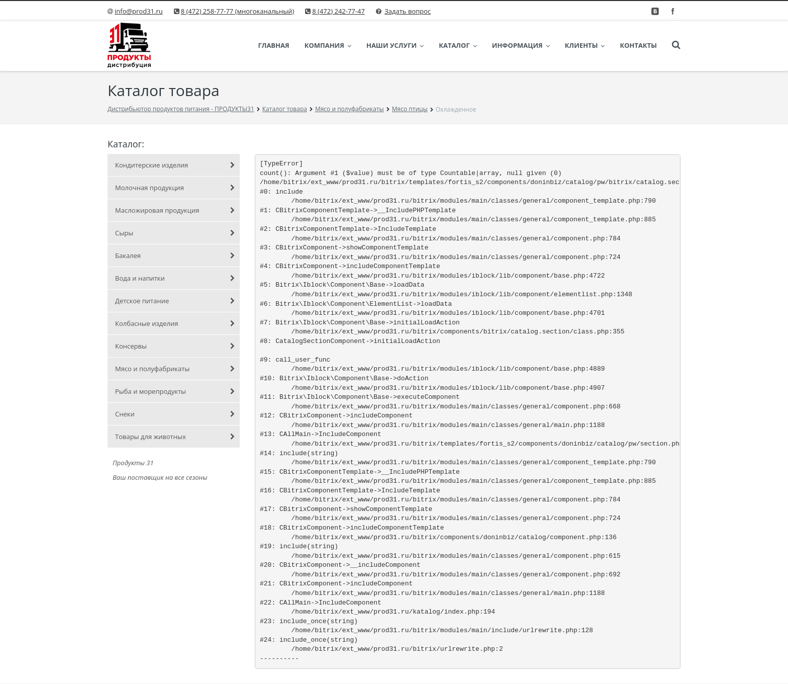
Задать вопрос (407, 11)
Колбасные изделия (175, 323)
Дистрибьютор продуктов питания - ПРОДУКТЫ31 (181, 109)
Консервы (175, 346)
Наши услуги (395, 45)
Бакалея (175, 255)
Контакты (638, 45)
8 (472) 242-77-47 (338, 11)
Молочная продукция (175, 187)
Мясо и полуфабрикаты (349, 109)
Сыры (175, 232)
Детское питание (175, 300)
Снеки (175, 413)
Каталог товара (284, 109)
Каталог (458, 45)
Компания (328, 45)
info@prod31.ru (139, 11)
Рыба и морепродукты (175, 391)
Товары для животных (175, 436)
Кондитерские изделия (175, 164)
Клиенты (585, 45)
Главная (273, 45)
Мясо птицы (410, 109)
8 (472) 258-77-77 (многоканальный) (237, 11)
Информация (521, 45)
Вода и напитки (175, 278)
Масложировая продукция (175, 210)
